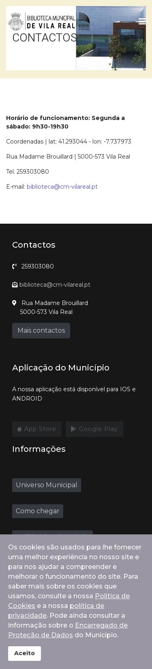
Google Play (94, 431)
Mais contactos (41, 330)
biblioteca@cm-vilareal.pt (62, 186)
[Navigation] (142, 21)
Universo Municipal (46, 485)
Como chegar (38, 511)
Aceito (24, 653)
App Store (36, 431)
